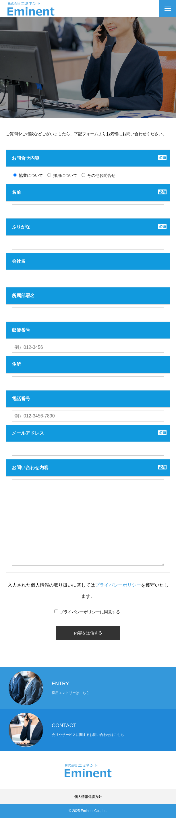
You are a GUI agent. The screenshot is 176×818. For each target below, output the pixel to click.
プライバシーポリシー (118, 585)
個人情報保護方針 (88, 797)
